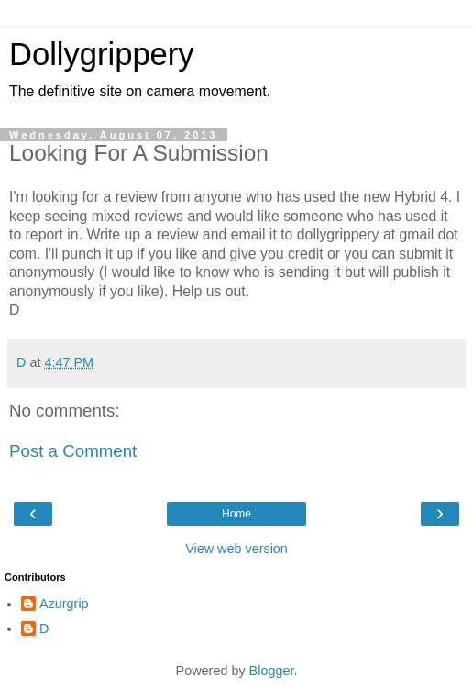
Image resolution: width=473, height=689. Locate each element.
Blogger (271, 670)
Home (236, 513)
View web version (236, 548)
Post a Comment (73, 451)
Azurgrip (64, 603)
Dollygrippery (101, 54)
